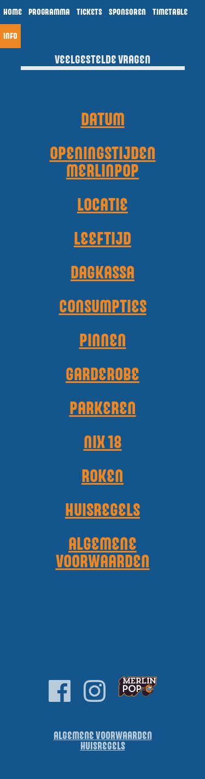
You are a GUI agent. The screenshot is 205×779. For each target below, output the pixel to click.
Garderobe (102, 374)
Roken (102, 476)
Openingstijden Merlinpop (103, 162)
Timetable (170, 12)
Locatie (102, 205)
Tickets (89, 12)
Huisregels (102, 510)
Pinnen (102, 341)
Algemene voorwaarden (103, 553)
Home (12, 12)
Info (10, 36)
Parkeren (102, 408)
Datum (103, 120)
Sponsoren (127, 12)
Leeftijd (102, 239)
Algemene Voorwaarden (103, 736)
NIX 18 (103, 442)
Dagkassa (102, 273)
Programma (49, 12)
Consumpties (103, 307)
